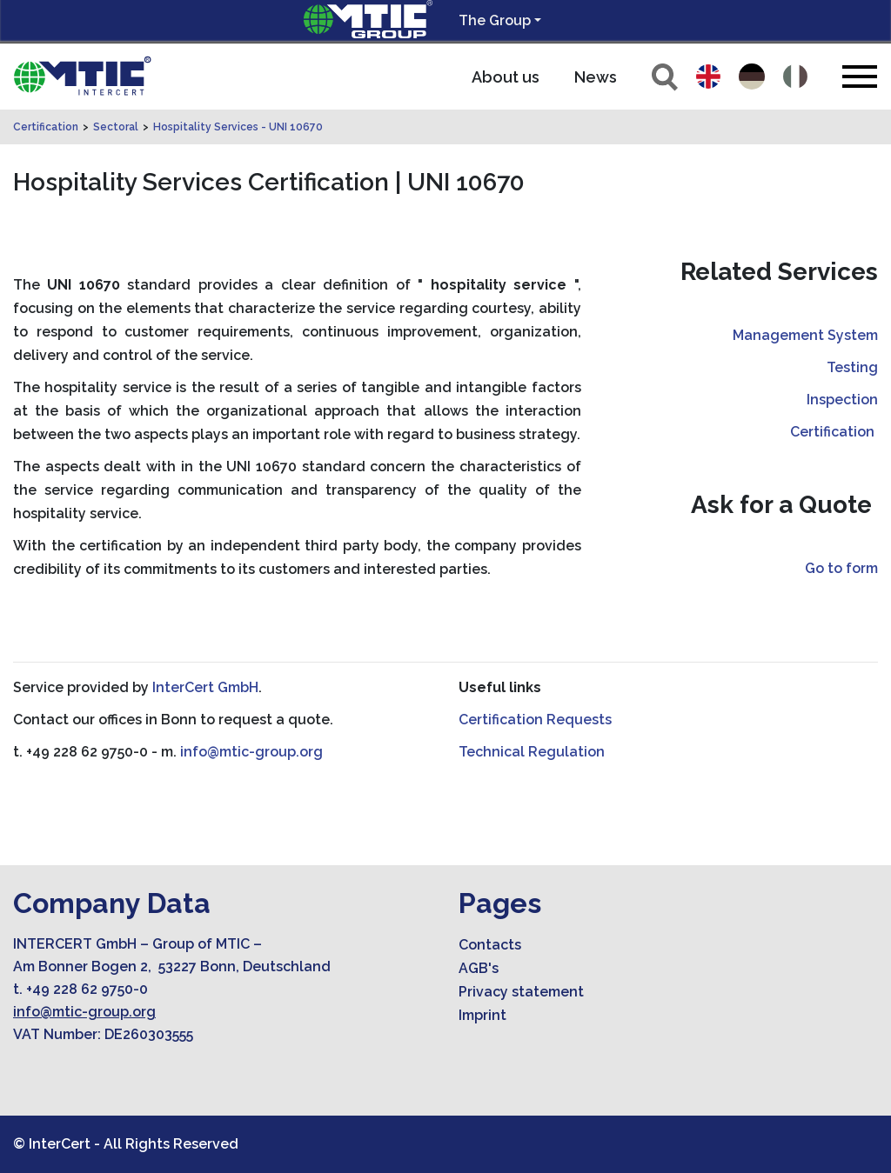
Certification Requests (535, 719)
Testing (852, 367)
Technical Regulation (532, 751)
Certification (45, 127)
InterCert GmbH (205, 687)
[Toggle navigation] (859, 76)
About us (505, 77)
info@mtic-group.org (251, 751)
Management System (805, 335)
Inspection (842, 399)
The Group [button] (495, 20)
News (595, 77)
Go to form (841, 568)
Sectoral (115, 127)
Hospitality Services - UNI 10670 (238, 127)
